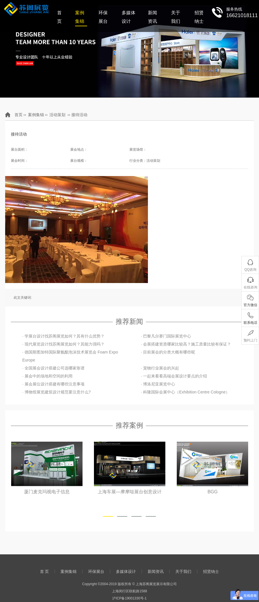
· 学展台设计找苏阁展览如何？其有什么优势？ (63, 336)
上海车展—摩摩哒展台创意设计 (130, 491)
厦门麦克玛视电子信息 (47, 491)
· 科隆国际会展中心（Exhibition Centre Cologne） (185, 392)
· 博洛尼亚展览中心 (158, 384)
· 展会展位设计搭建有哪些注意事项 (53, 384)
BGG (213, 491)
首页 (19, 114)
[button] (108, 516)
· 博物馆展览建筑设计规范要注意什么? (56, 392)
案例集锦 (79, 17)
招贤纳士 (199, 17)
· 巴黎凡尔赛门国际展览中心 (166, 336)
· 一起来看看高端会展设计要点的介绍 (174, 376)
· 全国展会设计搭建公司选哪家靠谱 (53, 368)
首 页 (59, 17)
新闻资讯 (152, 17)
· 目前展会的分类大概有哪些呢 (168, 352)
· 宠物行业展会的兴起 (160, 368)
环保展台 (103, 17)
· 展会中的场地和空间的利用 (47, 376)
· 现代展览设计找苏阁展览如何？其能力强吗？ (63, 344)
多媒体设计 (128, 17)
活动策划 (57, 114)
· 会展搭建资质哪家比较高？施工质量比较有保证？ (186, 344)
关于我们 (175, 17)
